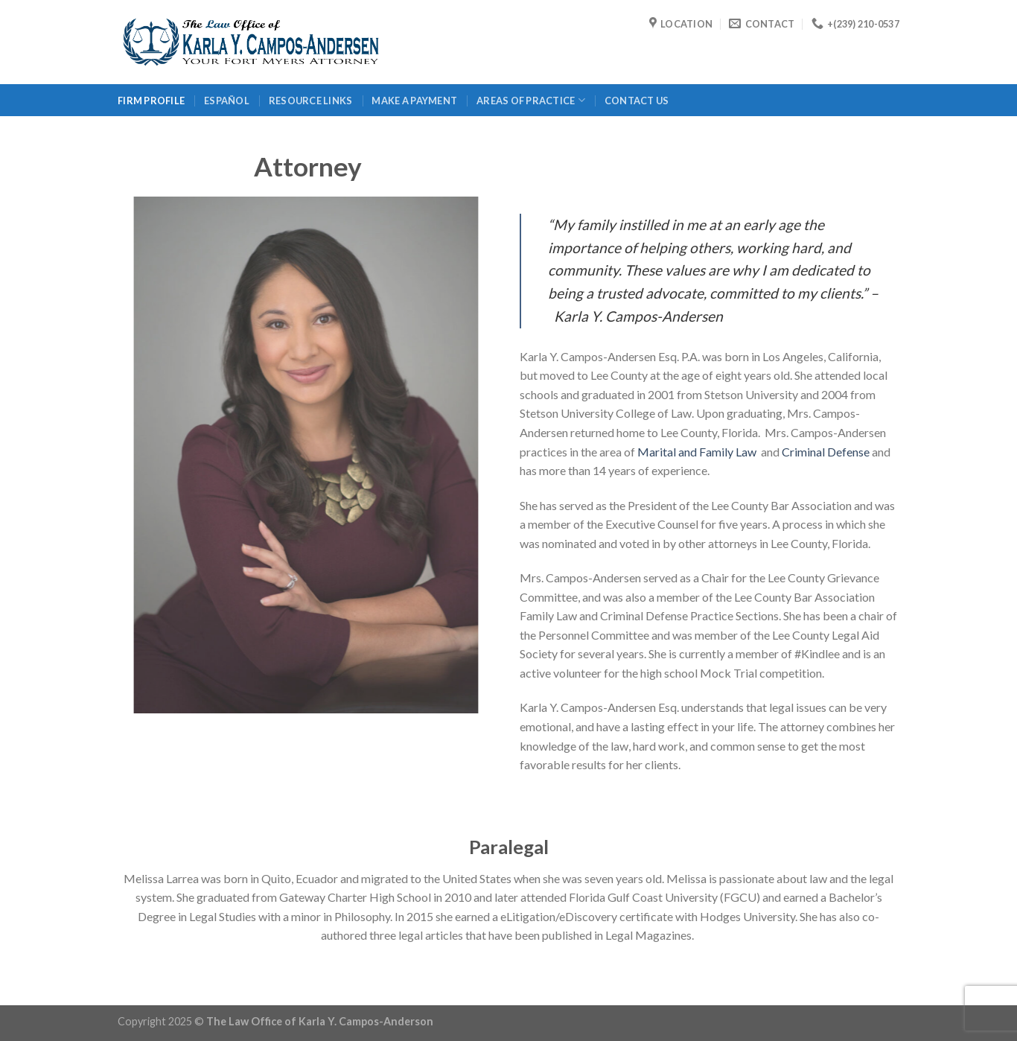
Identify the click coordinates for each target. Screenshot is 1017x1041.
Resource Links (311, 100)
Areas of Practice (530, 100)
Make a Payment (414, 100)
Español (226, 100)
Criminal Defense (826, 452)
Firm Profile (151, 100)
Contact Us (637, 100)
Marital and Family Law (698, 452)
